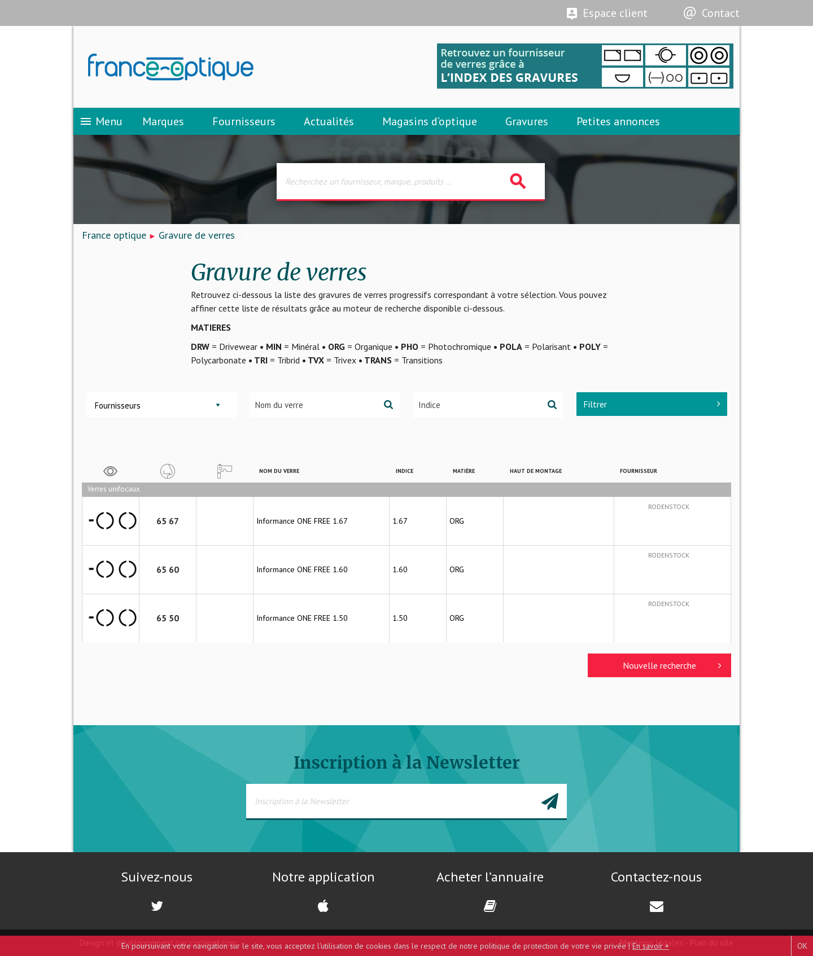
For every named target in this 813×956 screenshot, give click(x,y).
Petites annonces (618, 121)
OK (802, 946)
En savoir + (650, 946)
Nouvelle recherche (672, 665)
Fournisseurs (244, 121)
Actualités (329, 121)
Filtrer (651, 404)
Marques (163, 121)
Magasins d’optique (429, 121)
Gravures (526, 121)
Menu (101, 121)
